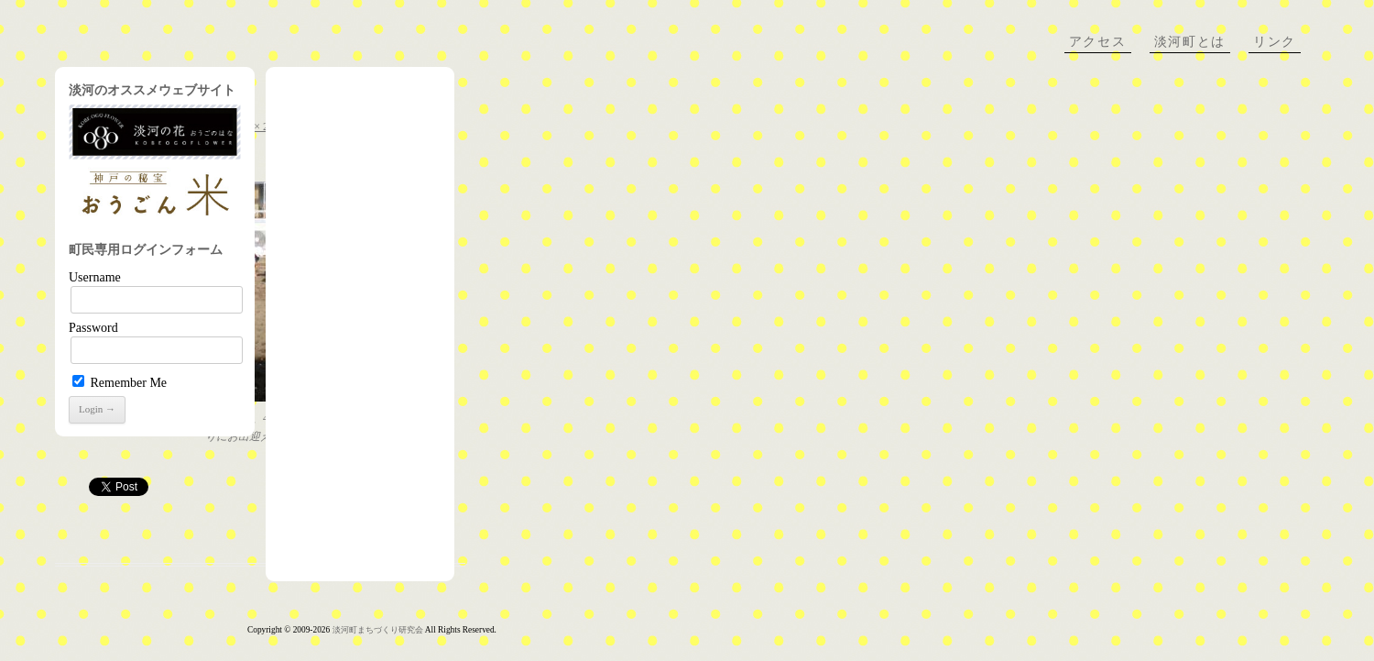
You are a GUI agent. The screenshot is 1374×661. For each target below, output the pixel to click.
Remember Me (119, 383)
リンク (1274, 42)
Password (93, 328)
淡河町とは (1190, 42)
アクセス (1098, 42)
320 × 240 (256, 126)
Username (95, 277)
